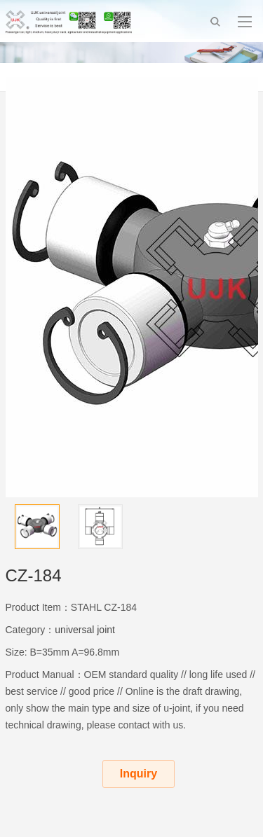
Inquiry (138, 774)
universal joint (85, 629)
